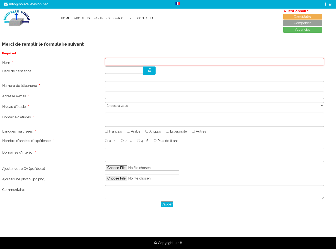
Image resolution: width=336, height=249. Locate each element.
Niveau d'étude (14, 107)
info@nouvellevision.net (28, 4)
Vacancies (302, 30)
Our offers (124, 18)
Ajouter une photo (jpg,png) (23, 179)
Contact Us (146, 18)
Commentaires (14, 190)
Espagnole (178, 131)
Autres (201, 131)
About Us (82, 18)
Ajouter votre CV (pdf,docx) (23, 169)
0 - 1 (112, 141)
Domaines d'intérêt (17, 152)
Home (65, 18)
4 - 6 (144, 141)
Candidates (302, 16)
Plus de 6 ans (168, 141)
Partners (102, 18)
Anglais (155, 131)
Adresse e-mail (14, 96)
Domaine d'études (16, 117)
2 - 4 (128, 141)
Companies (302, 23)
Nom (6, 63)
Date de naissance (16, 71)
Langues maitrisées (17, 131)
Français (115, 131)
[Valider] (167, 204)
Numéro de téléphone (19, 86)
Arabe (135, 131)
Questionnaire (296, 11)
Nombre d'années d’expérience (26, 141)
